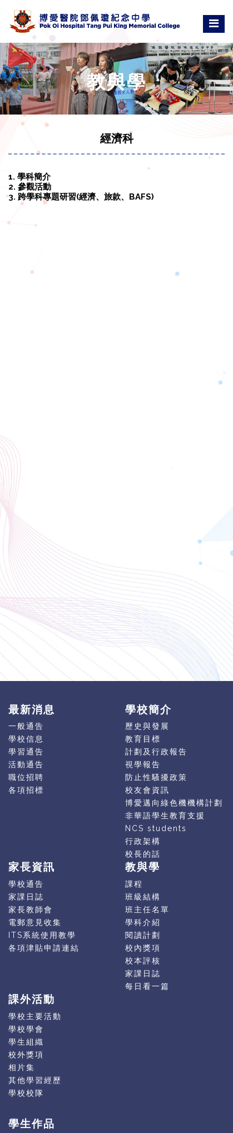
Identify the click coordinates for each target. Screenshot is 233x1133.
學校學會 (26, 1029)
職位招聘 (26, 777)
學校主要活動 (35, 1016)
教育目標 (143, 738)
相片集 (21, 1067)
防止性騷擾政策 (156, 777)
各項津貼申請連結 (44, 947)
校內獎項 (143, 947)
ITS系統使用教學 (42, 935)
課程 (134, 883)
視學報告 (143, 764)
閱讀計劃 (143, 935)
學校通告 (26, 883)
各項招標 (26, 790)
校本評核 (143, 960)
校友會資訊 (147, 790)
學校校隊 (26, 1093)
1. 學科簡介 (29, 177)
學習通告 (26, 751)
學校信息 (26, 738)
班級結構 (143, 896)
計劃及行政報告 (156, 751)
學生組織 (26, 1041)
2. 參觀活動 (29, 187)
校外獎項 (26, 1054)
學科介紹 (143, 922)
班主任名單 (147, 909)
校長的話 (143, 853)
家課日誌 (26, 896)
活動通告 (26, 764)
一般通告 (26, 726)
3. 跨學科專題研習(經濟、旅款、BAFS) (81, 197)
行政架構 (143, 841)
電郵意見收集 (35, 922)
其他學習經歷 (35, 1080)
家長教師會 (30, 909)
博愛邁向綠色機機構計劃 (174, 802)
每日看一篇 (147, 986)
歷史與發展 (147, 726)
